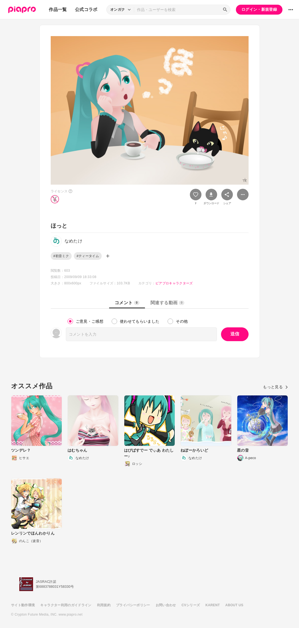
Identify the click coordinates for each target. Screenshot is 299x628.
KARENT (213, 605)
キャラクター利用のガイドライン (65, 605)
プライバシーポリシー (133, 605)
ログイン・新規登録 (259, 9)
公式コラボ (86, 9)
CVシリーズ (191, 605)
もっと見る (275, 387)
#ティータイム (88, 256)
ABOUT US (234, 605)
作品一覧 (58, 9)
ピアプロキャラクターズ (174, 283)
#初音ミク (61, 256)
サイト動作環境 (23, 605)
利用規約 (104, 605)
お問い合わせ (166, 605)
